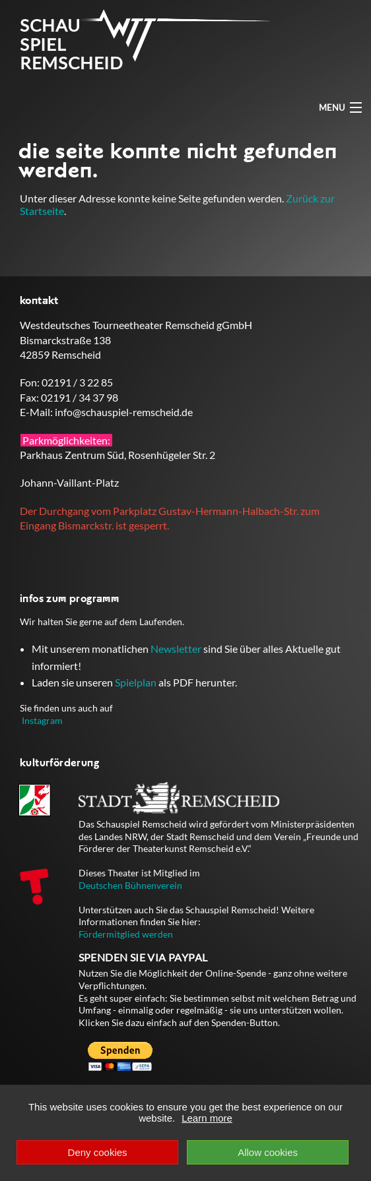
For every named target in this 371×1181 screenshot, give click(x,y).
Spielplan (135, 682)
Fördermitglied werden (126, 934)
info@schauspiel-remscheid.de (124, 412)
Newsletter (176, 648)
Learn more (207, 1118)
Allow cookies (268, 1152)
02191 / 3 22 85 (77, 382)
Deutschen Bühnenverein (130, 885)
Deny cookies (97, 1152)
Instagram (42, 720)
